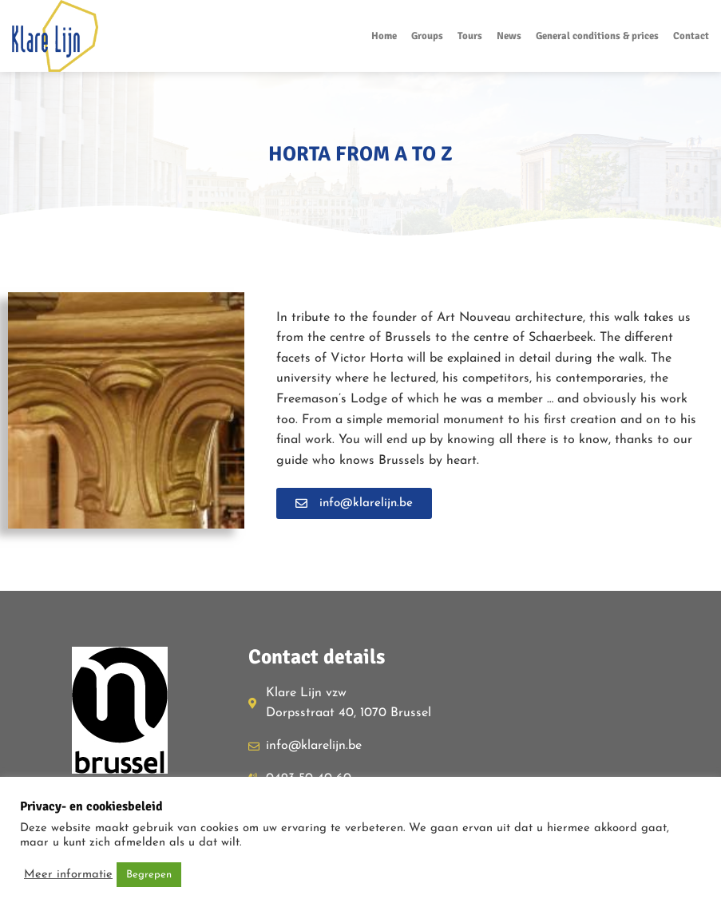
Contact (691, 36)
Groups (427, 36)
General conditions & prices (597, 36)
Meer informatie (68, 875)
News (509, 36)
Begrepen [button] (149, 874)
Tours (470, 36)
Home (384, 36)
